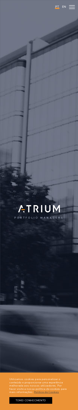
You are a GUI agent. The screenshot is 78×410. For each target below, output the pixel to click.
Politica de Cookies (46, 392)
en (64, 7)
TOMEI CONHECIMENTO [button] (31, 400)
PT (57, 7)
